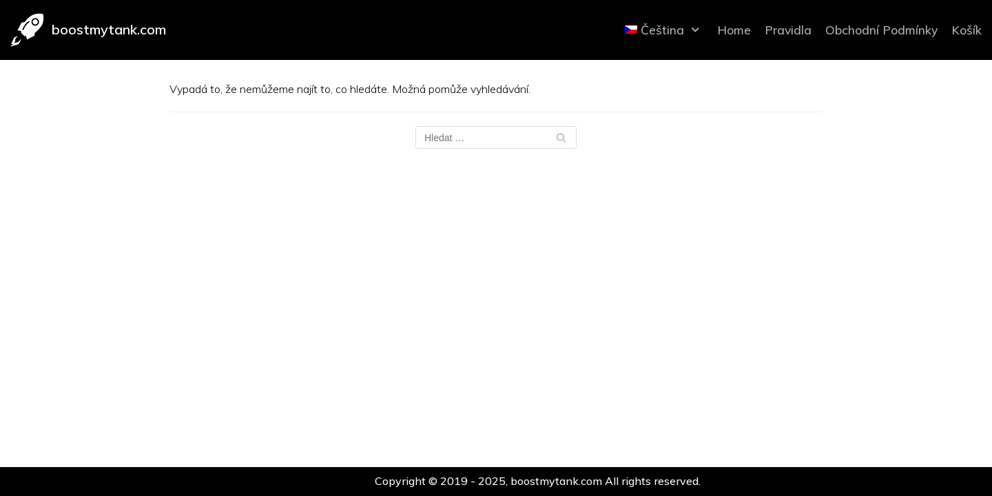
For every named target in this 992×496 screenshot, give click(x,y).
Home (734, 29)
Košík (966, 29)
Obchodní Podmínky (881, 29)
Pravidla (788, 29)
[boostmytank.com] (88, 30)
